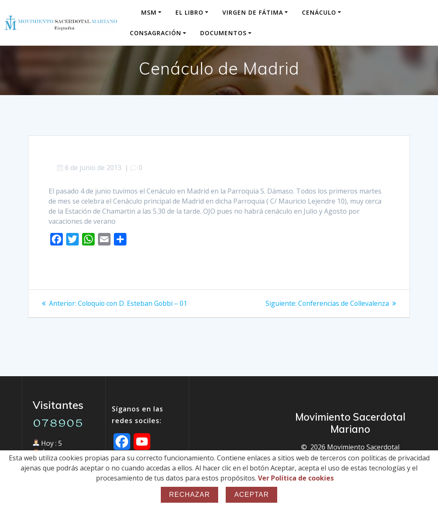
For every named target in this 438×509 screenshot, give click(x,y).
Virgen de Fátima (252, 12)
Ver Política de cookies (296, 478)
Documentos (223, 33)
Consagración (155, 33)
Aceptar (251, 494)
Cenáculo (319, 12)
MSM (149, 12)
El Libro (189, 12)
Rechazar (189, 494)
